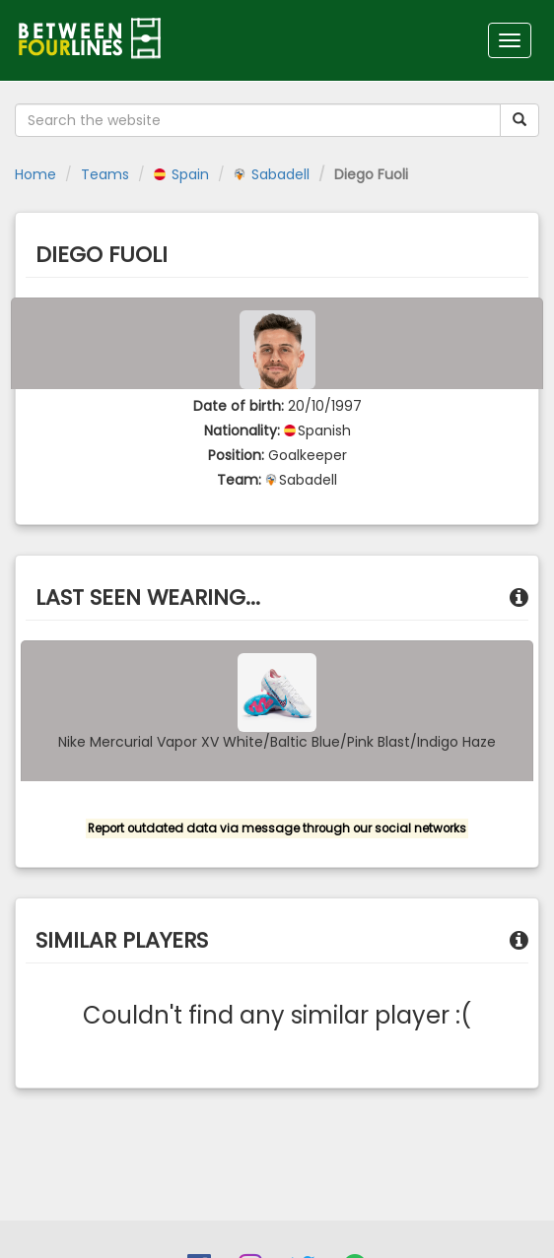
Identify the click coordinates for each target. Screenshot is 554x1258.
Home (35, 174)
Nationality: (242, 430)
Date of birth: (238, 406)
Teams (105, 174)
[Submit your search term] (519, 120)
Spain (181, 174)
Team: (239, 480)
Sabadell (272, 174)
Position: (236, 455)
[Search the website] (258, 120)
